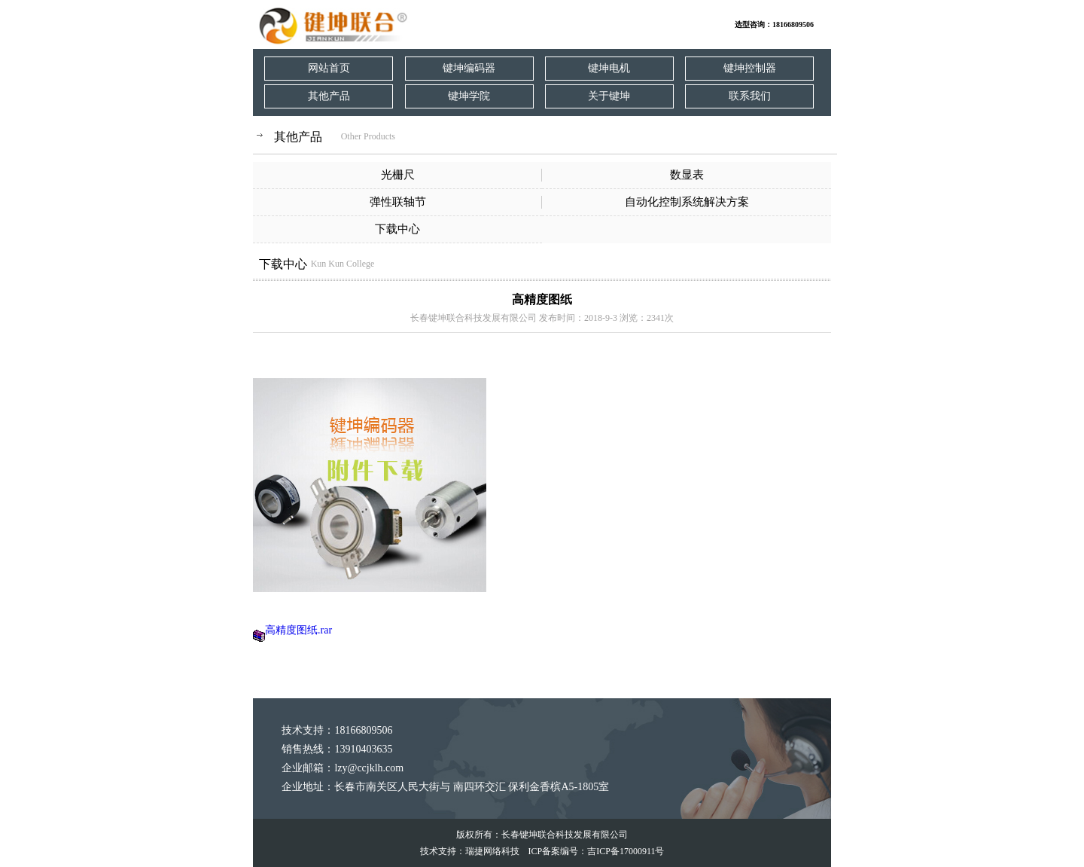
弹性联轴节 (398, 202)
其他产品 (329, 96)
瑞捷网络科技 (492, 851)
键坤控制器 (749, 68)
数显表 (687, 175)
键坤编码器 (469, 68)
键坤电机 (609, 68)
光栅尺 (398, 175)
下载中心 (397, 229)
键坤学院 (469, 96)
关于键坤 (609, 96)
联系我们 (750, 96)
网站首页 (329, 68)
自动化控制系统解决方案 (687, 202)
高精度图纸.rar (298, 630)
